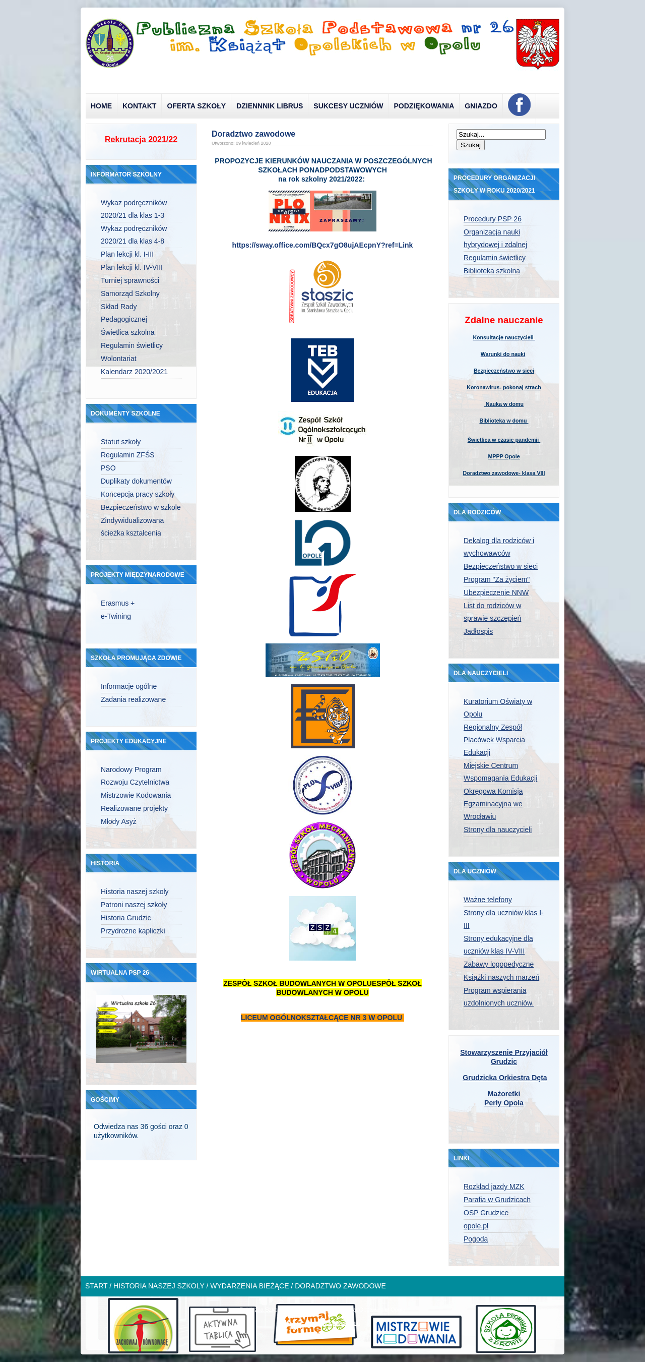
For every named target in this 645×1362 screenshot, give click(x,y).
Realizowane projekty (134, 808)
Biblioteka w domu (503, 421)
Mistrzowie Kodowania (136, 795)
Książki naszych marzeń (501, 977)
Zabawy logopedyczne (499, 964)
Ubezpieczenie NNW (496, 592)
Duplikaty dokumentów (136, 481)
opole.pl (476, 1226)
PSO (108, 468)
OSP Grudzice (486, 1213)
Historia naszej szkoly (135, 891)
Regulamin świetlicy (132, 345)
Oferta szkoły (196, 106)
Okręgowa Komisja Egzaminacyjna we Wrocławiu (493, 803)
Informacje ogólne (129, 686)
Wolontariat (119, 358)
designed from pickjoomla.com (322, 1323)
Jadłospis (478, 631)
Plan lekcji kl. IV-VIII (132, 267)
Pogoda (476, 1239)
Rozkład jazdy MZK (494, 1186)
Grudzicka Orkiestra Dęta (505, 1078)
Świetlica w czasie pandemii (504, 440)
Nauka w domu (504, 404)
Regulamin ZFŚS (128, 455)
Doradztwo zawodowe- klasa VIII (504, 473)
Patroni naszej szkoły (134, 905)
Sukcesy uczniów (348, 106)
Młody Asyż (119, 821)
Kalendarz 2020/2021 (134, 372)
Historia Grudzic (126, 918)
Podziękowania (424, 106)
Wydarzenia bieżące (249, 1286)
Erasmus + (118, 603)
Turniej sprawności (130, 280)
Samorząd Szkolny (130, 293)
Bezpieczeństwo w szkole (141, 507)
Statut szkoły (121, 442)
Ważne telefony (488, 900)
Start (96, 1286)
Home (101, 106)
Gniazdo (481, 106)
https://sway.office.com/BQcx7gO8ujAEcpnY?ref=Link (322, 245)
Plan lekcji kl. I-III (127, 254)
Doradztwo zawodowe (253, 134)
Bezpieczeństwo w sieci (504, 371)
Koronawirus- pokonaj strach (504, 387)
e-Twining (116, 616)
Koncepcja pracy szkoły (137, 494)
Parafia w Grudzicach (497, 1200)
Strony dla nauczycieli (498, 829)
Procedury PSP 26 (493, 219)
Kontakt (139, 106)
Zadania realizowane (133, 699)
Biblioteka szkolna (492, 271)
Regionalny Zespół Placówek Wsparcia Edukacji (494, 739)
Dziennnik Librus (269, 106)
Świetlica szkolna (128, 332)
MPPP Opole (504, 456)
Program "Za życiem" (497, 579)
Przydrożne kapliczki (133, 931)
